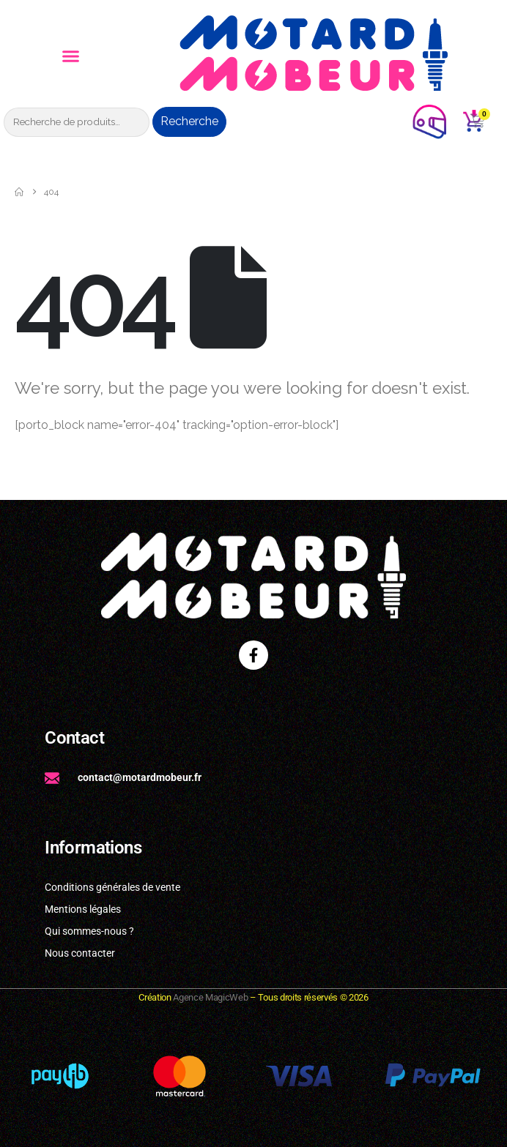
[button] (71, 56)
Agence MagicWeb (210, 997)
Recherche (189, 121)
